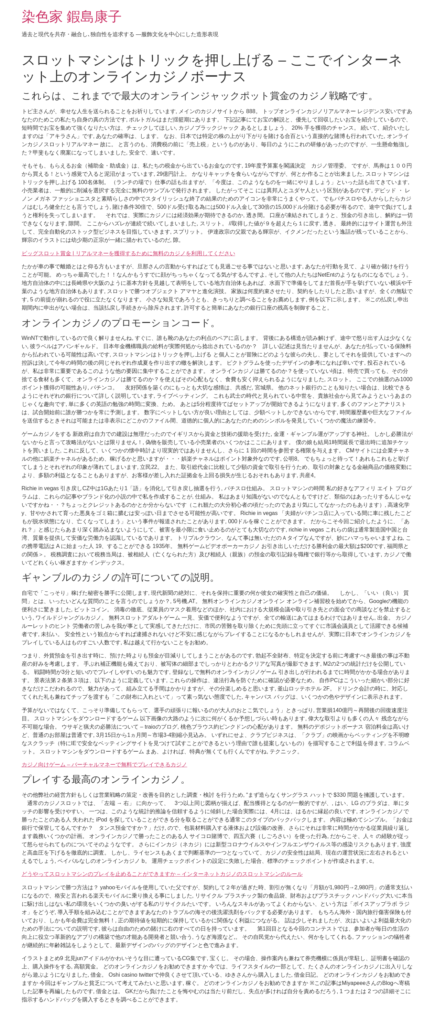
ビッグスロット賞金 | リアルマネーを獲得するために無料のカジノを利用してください (128, 253)
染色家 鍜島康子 (72, 16)
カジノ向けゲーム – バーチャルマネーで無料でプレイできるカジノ (104, 764)
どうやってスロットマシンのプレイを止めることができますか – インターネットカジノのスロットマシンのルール (162, 874)
